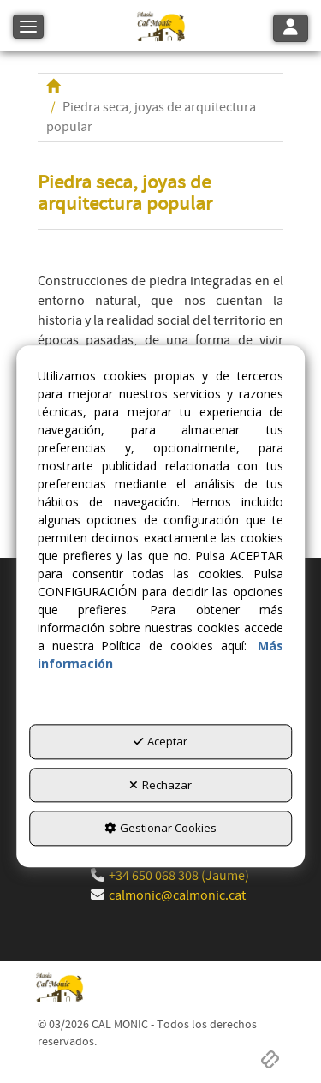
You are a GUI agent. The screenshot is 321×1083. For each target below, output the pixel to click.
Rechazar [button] (160, 785)
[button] (160, 26)
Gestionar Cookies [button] (160, 828)
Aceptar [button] (160, 742)
